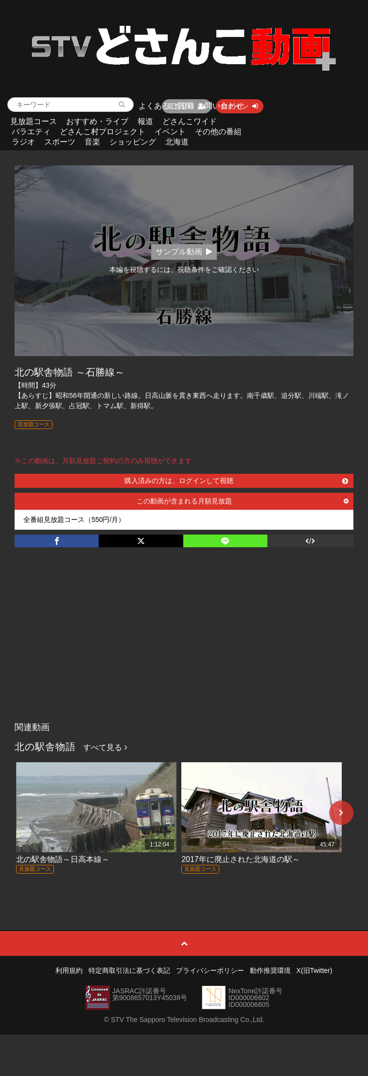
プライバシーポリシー (210, 970)
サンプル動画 (184, 252)
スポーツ (59, 142)
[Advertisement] (184, 644)
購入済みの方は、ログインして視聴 (236, 480)
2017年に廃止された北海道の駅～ (240, 859)
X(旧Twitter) (315, 970)
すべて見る (105, 747)
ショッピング (132, 142)
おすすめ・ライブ (97, 121)
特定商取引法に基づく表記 (129, 970)
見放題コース (33, 121)
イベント (170, 131)
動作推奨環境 (270, 970)
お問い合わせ (220, 106)
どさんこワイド (189, 121)
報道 (145, 121)
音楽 (92, 142)
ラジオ (23, 142)
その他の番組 (218, 131)
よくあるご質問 (166, 106)
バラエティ (31, 131)
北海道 (177, 142)
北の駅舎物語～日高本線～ (62, 859)
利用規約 (69, 970)
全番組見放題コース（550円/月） (74, 519)
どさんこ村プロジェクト (102, 131)
